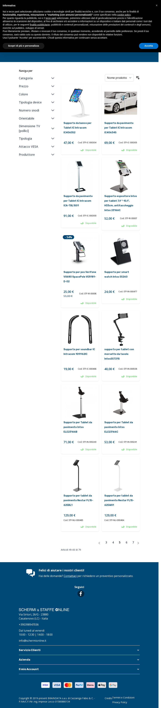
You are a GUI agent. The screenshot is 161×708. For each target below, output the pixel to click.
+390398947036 (29, 624)
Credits (108, 698)
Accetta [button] (148, 45)
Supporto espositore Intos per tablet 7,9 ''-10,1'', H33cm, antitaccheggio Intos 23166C (120, 203)
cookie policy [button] (124, 14)
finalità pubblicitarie (40, 24)
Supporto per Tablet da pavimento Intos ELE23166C (118, 427)
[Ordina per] (119, 77)
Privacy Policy (119, 702)
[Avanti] (138, 543)
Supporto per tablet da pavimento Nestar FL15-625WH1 (119, 500)
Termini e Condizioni (123, 697)
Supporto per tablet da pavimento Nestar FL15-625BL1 (78, 500)
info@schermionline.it (32, 640)
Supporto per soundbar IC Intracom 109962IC (79, 352)
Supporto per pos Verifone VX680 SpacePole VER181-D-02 (80, 277)
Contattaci (70, 576)
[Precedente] (99, 543)
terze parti (51, 18)
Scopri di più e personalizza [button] (23, 45)
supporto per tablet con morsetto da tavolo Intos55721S (119, 354)
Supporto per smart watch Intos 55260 (116, 274)
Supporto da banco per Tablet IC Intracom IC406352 (78, 128)
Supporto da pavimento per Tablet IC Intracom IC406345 (118, 128)
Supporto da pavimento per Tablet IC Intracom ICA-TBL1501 (78, 201)
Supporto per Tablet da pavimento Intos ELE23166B (78, 427)
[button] (79, 650)
